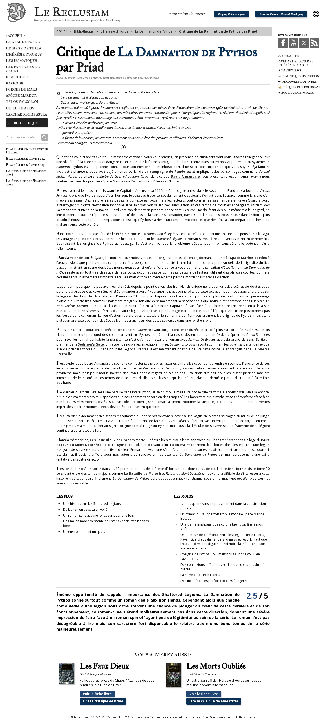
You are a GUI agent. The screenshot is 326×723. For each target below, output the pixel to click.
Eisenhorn (17, 77)
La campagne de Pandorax (167, 171)
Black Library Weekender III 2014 (27, 150)
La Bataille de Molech (143, 473)
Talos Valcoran (22, 102)
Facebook (283, 43)
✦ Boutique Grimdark (296, 93)
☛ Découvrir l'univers (297, 82)
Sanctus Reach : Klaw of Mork (281, 14)
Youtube (293, 43)
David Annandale (185, 176)
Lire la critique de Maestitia (213, 701)
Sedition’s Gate (91, 344)
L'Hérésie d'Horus (24, 54)
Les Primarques (21, 61)
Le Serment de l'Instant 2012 (26, 182)
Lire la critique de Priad (103, 701)
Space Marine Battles (248, 258)
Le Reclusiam (17, 14)
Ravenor (14, 83)
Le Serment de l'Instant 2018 (26, 172)
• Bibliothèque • (24, 123)
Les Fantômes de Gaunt (23, 69)
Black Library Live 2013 (25, 164)
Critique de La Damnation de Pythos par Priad (218, 31)
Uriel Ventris (20, 108)
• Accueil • (15, 36)
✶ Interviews (289, 70)
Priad (90, 67)
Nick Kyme (117, 445)
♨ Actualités (289, 56)
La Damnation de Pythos (153, 31)
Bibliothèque (84, 31)
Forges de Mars (21, 89)
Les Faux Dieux (102, 440)
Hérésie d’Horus (127, 234)
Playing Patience (231, 14)
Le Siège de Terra (23, 48)
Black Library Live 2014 (25, 158)
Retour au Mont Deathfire (79, 445)
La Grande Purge (23, 42)
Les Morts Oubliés (215, 666)
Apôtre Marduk (21, 95)
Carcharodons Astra (26, 114)
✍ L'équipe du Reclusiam (299, 87)
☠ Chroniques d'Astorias (298, 76)
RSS (314, 43)
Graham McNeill (134, 440)
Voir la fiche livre (97, 694)
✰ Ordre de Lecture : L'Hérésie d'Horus (295, 63)
